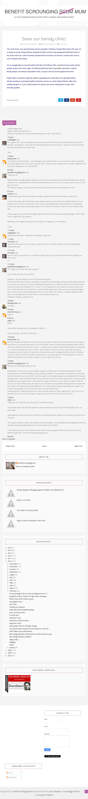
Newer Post (10, 446)
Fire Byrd (10, 241)
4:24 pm (10, 309)
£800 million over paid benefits (20, 631)
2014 (10, 550)
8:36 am (10, 318)
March (12, 588)
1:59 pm (10, 397)
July (11, 577)
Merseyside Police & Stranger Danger (23, 626)
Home (44, 446)
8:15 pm (10, 170)
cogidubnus (11, 233)
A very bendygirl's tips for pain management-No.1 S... (28, 593)
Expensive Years (15, 623)
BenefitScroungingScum (16, 172)
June (11, 580)
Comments (11, 777)
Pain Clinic (13, 604)
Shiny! (11, 645)
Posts (9, 773)
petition (35, 78)
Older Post (78, 446)
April (11, 585)
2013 (10, 553)
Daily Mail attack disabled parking (21, 610)
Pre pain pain (14, 615)
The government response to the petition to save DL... (29, 629)
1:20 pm (10, 361)
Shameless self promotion (19, 620)
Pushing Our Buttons (17, 607)
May (11, 583)
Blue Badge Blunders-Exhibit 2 (20, 637)
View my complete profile (25, 466)
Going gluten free (15, 602)
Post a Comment (8, 439)
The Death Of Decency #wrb (27, 510)
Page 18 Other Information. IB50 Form (31, 520)
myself (59, 65)
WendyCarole (12, 303)
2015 (10, 548)
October (13, 569)
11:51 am (10, 250)
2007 (10, 656)
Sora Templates (55, 791)
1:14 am (10, 239)
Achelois (10, 194)
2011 (10, 558)
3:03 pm (10, 301)
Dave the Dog (12, 312)
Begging (12, 642)
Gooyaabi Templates (45, 795)
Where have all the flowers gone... (21, 599)
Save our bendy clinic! (17, 612)
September (14, 572)
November (14, 566)
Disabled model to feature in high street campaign (28, 596)
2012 (10, 556)
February (13, 591)
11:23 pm (10, 230)
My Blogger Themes (72, 791)
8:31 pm (10, 191)
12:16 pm (10, 337)
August (12, 575)
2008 (10, 653)
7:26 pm (10, 156)
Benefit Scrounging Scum (23, 791)
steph (9, 321)
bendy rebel (11, 159)
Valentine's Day (15, 618)
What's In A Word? (23, 500)
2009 (10, 650)
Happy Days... (14, 639)
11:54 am (10, 264)
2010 (10, 561)
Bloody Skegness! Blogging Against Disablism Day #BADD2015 (40, 490)
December (14, 564)
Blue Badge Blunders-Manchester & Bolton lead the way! (30, 634)
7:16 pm (10, 137)
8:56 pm (10, 436)
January (13, 647)
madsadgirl (11, 140)
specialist (57, 68)
